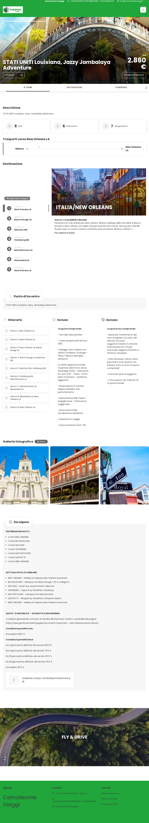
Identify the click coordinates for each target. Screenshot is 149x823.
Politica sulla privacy (110, 793)
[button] (146, 88)
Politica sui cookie (109, 799)
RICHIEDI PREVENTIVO (134, 75)
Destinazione (74, 87)
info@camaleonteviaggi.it (131, 1)
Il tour (28, 87)
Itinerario (121, 87)
